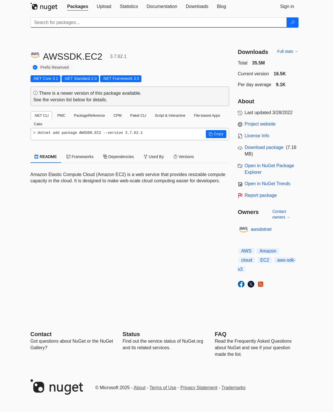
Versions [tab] (183, 156)
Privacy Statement (199, 387)
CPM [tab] (117, 115)
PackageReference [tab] (89, 115)
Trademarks (234, 387)
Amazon (267, 251)
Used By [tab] (154, 156)
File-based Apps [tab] (207, 115)
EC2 (264, 260)
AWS (246, 251)
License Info (257, 135)
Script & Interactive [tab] (170, 115)
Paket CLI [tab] (138, 115)
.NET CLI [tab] (41, 115)
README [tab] (46, 156)
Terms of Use (162, 387)
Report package (261, 195)
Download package (264, 147)
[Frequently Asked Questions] (220, 334)
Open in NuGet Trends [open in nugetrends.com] (267, 183)
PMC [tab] (61, 115)
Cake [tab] (38, 124)
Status (131, 334)
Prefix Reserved (54, 67)
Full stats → (288, 51)
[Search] (293, 22)
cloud (246, 260)
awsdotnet (261, 229)
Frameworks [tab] (80, 156)
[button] (216, 134)
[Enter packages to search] (159, 22)
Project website (260, 124)
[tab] (78, 6)
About (140, 387)
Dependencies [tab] (118, 156)
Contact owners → (281, 214)
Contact (41, 334)
